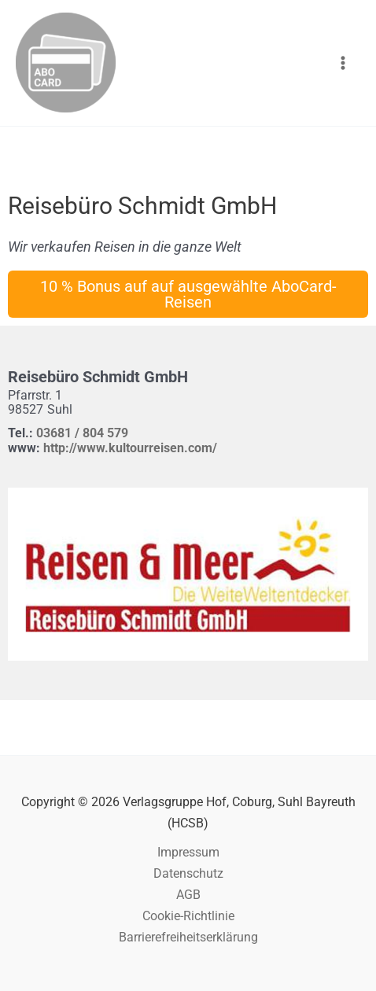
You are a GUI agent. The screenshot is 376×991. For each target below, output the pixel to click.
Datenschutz (188, 873)
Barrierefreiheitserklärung (188, 937)
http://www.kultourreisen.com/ (130, 447)
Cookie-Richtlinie (188, 915)
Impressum (188, 852)
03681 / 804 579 (82, 433)
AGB (188, 894)
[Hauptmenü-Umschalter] (342, 63)
